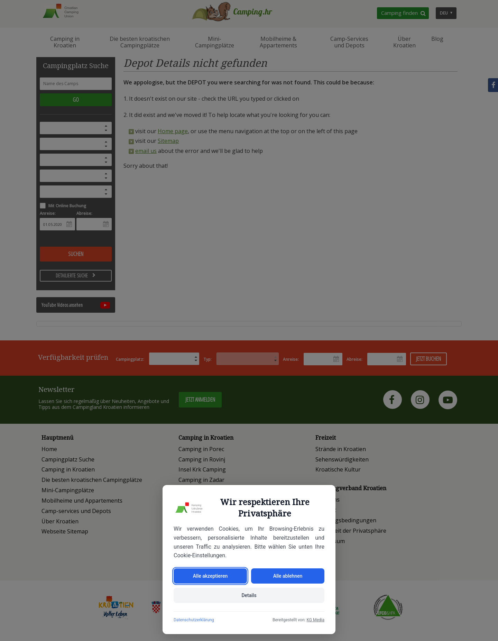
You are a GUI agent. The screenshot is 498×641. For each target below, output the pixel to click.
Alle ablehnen (288, 576)
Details (248, 595)
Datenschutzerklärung (194, 619)
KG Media (315, 619)
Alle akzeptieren (210, 576)
